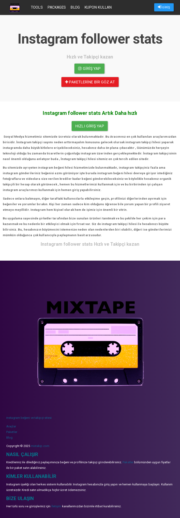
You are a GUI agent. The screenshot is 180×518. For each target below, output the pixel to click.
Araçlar (11, 426)
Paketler (11, 432)
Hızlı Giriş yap (89, 126)
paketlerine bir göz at (90, 82)
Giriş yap (89, 68)
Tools (37, 7)
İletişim (56, 506)
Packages (56, 7)
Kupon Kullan (98, 7)
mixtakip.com (40, 446)
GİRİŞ (164, 7)
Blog (75, 7)
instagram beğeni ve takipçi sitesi (29, 417)
